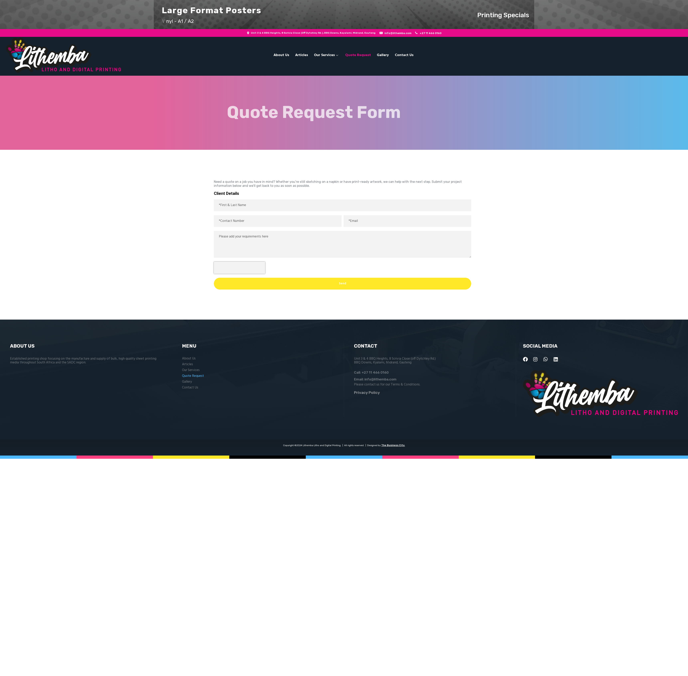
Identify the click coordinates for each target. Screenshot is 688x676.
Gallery (383, 55)
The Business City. (393, 445)
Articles (301, 55)
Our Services (326, 55)
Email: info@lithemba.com (375, 379)
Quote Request (358, 55)
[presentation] (239, 268)
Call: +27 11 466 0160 (371, 372)
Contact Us (404, 55)
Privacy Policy (367, 392)
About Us (281, 55)
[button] (344, 14)
